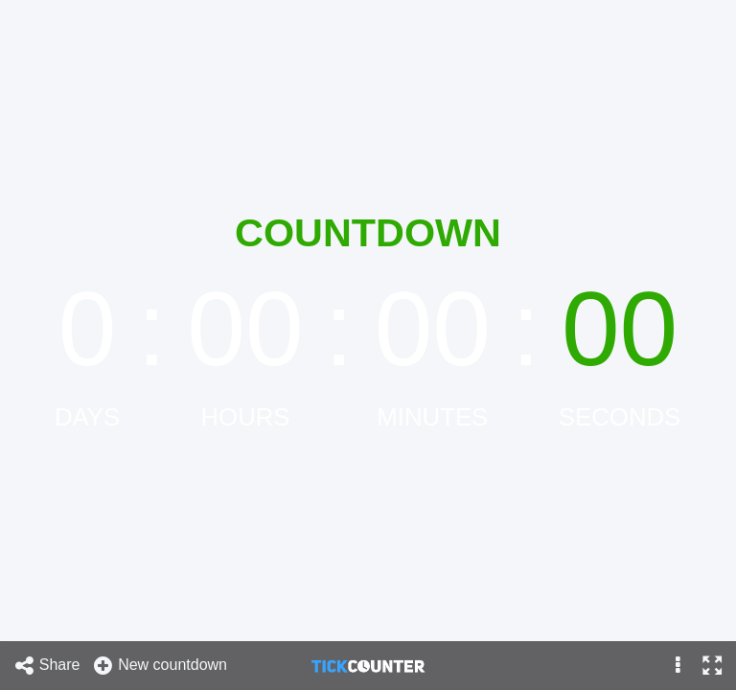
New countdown (159, 666)
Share (47, 666)
